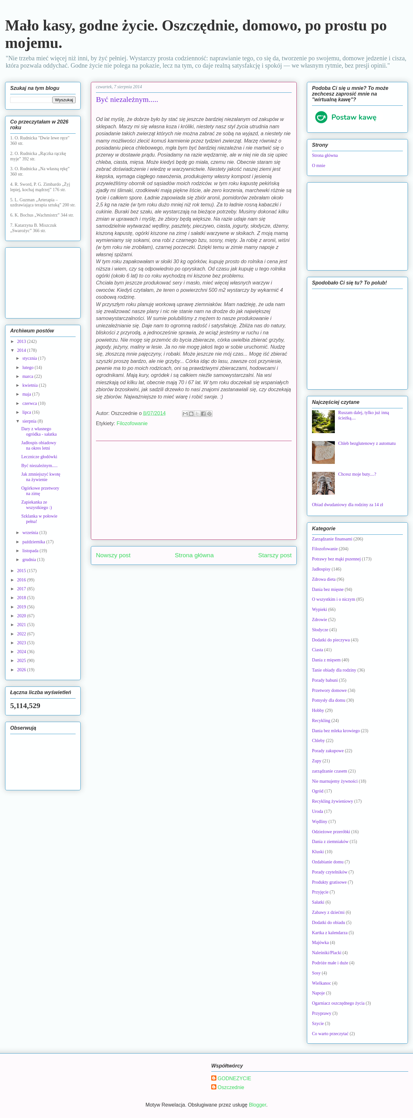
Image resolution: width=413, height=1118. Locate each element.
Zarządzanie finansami (332, 539)
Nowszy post (113, 555)
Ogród (317, 791)
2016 (22, 580)
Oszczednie (231, 1087)
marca (28, 376)
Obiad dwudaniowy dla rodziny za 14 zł (347, 504)
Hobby (318, 710)
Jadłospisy (321, 569)
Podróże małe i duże (330, 963)
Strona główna (194, 555)
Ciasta (317, 649)
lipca (27, 412)
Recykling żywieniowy (332, 801)
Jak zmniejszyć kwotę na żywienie (40, 477)
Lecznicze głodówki (39, 456)
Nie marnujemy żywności (335, 781)
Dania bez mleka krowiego (336, 730)
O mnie (318, 165)
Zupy (317, 761)
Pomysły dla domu (328, 700)
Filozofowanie (132, 423)
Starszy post (275, 555)
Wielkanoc (321, 983)
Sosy (316, 973)
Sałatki (318, 902)
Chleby (318, 740)
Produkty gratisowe (329, 882)
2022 (22, 634)
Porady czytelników (330, 872)
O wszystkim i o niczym (333, 599)
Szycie (318, 1023)
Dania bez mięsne (328, 589)
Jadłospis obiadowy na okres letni (38, 445)
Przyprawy (321, 1013)
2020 (22, 615)
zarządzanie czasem (329, 771)
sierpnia (29, 421)
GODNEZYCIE (234, 1078)
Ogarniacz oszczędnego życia (338, 1003)
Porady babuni (325, 680)
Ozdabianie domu (327, 862)
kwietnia (30, 385)
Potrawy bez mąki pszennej (336, 559)
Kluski (318, 851)
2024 (22, 651)
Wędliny (319, 821)
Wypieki (319, 609)
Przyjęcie (320, 892)
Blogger (257, 1105)
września (30, 532)
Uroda (317, 811)
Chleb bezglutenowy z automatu (367, 443)
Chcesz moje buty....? (357, 474)
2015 (22, 570)
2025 (22, 660)
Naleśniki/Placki (327, 952)
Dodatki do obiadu (328, 922)
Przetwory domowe (329, 690)
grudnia (29, 559)
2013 (22, 341)
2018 (22, 597)
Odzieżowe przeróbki (331, 831)
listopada (30, 550)
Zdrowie (319, 619)
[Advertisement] (194, 490)
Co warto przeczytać (330, 1033)
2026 (22, 669)
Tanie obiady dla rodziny (334, 670)
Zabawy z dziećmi (328, 912)
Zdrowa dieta (323, 579)
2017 (22, 588)
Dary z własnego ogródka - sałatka (39, 431)
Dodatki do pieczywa (331, 640)
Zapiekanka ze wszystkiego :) (36, 505)
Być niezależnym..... (39, 465)
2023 (22, 642)
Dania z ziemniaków (330, 841)
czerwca (30, 403)
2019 (22, 607)
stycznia (30, 358)
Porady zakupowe (328, 750)
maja (27, 394)
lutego (28, 367)
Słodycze (320, 629)
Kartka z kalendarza (330, 932)
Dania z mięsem (326, 660)
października (34, 541)
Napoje (318, 993)
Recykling (321, 720)
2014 (22, 350)
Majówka (320, 942)
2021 (22, 624)
